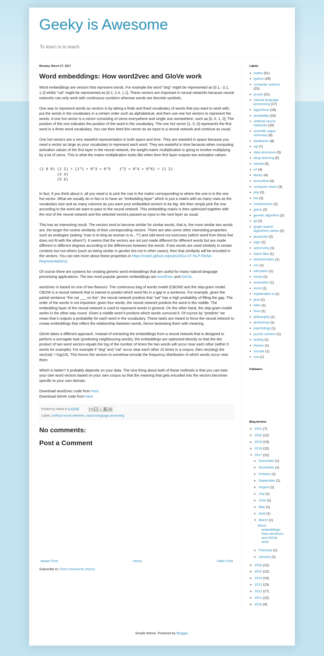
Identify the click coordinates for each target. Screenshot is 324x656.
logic (257, 242)
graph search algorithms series (266, 229)
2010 (259, 604)
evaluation (261, 282)
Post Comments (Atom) (77, 569)
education (261, 271)
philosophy (262, 317)
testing (259, 339)
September (267, 480)
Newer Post (49, 561)
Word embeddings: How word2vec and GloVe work (271, 534)
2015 (259, 571)
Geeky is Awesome (103, 24)
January (265, 557)
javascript (261, 236)
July (262, 494)
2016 (259, 565)
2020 (259, 435)
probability (261, 115)
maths (258, 73)
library (258, 175)
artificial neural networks (68, 415)
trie (256, 198)
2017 (259, 455)
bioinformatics (264, 259)
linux (257, 311)
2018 (259, 448)
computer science (267, 84)
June (263, 500)
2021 (259, 428)
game (258, 209)
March (264, 520)
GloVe (186, 277)
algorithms (261, 110)
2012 (259, 591)
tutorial (259, 164)
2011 (259, 598)
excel (257, 288)
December (267, 461)
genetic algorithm (266, 215)
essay (258, 276)
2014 (259, 578)
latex (257, 305)
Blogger (182, 633)
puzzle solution (265, 334)
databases (261, 141)
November (267, 467)
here (94, 391)
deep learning (264, 158)
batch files (261, 254)
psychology (262, 328)
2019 (259, 442)
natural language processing (105, 415)
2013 (259, 584)
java (257, 299)
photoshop (261, 322)
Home (137, 561)
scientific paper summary (265, 133)
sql (256, 146)
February (266, 550)
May (262, 507)
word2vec (165, 277)
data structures (265, 152)
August (264, 487)
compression (263, 204)
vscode (259, 351)
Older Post (225, 561)
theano (259, 345)
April (262, 513)
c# (255, 169)
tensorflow (261, 181)
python (259, 78)
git (255, 221)
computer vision (265, 187)
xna (256, 357)
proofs (258, 94)
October (265, 474)
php (256, 192)
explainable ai (264, 294)
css (256, 265)
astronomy (261, 248)
